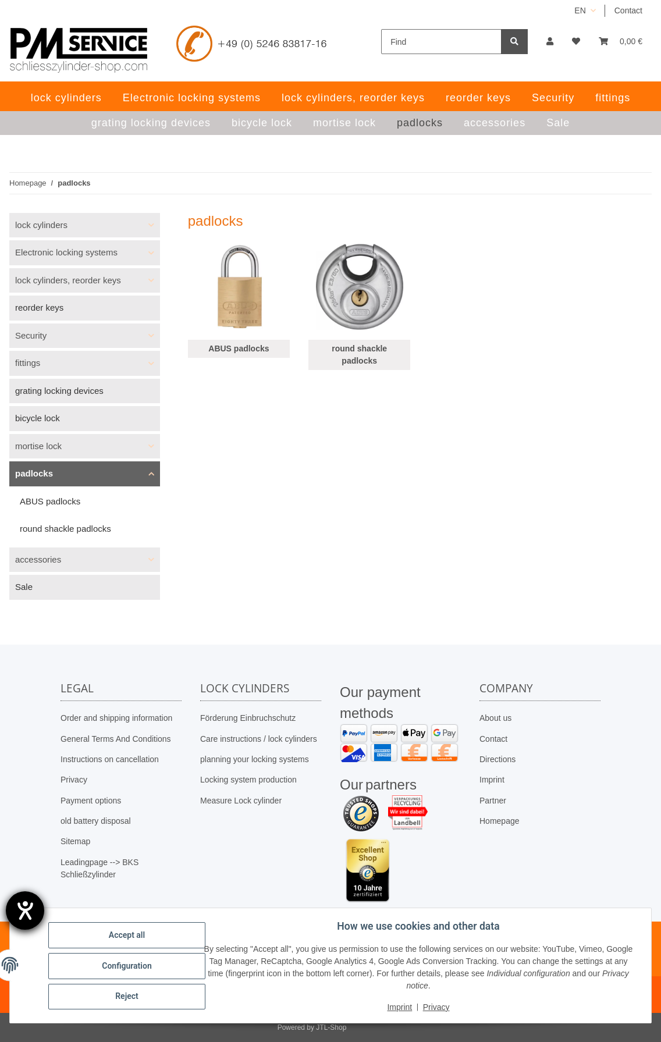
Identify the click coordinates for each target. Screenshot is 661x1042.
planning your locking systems (254, 759)
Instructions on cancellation (110, 759)
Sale (24, 587)
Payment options (91, 800)
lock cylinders (41, 225)
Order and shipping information (116, 718)
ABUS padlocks (238, 348)
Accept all (128, 935)
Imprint (491, 779)
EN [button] (579, 10)
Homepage (499, 821)
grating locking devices (59, 391)
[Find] (441, 41)
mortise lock (38, 446)
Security (31, 335)
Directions (497, 759)
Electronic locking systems (66, 252)
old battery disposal (96, 821)
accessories (38, 559)
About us (495, 718)
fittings (27, 363)
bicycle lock (37, 418)
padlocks (34, 473)
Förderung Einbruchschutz (248, 718)
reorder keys (39, 307)
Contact (628, 10)
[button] (550, 42)
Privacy (74, 779)
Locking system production (248, 779)
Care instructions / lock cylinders (258, 739)
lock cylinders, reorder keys (68, 280)
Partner (492, 800)
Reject (128, 996)
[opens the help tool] (25, 910)
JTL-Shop (331, 1027)
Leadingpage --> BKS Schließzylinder (99, 868)
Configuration (127, 965)
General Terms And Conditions (116, 739)
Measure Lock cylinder (241, 800)
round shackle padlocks (359, 354)
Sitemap (75, 841)
